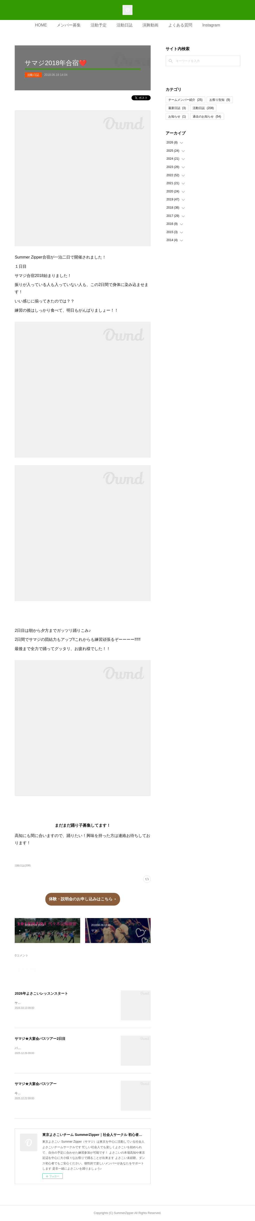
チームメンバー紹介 (185, 100)
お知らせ (177, 116)
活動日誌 (124, 25)
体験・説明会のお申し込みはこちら (81, 899)
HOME (41, 25)
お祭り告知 (219, 100)
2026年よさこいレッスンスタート (41, 993)
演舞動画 (150, 25)
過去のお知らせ (207, 116)
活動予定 (99, 25)
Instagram (211, 25)
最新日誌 (177, 108)
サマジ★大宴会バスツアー (36, 1084)
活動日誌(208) (22, 865)
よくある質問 (180, 25)
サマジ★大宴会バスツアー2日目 (40, 1039)
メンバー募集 (69, 25)
